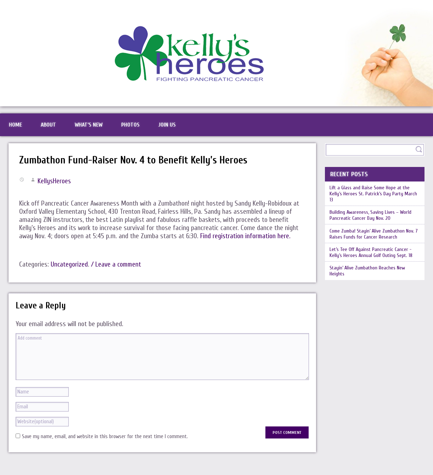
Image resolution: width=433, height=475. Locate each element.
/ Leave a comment (118, 269)
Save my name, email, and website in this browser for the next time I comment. (105, 441)
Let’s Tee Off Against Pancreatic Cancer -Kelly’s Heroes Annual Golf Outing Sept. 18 (373, 262)
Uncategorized (70, 269)
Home (17, 127)
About (54, 127)
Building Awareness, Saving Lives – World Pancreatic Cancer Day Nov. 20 (372, 222)
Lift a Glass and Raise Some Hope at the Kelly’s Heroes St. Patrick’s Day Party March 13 (372, 199)
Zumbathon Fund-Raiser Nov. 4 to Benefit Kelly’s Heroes (139, 165)
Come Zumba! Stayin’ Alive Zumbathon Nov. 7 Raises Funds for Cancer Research (374, 242)
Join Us (186, 127)
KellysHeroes (55, 186)
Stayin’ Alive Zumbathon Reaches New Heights (369, 282)
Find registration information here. (245, 241)
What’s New (99, 127)
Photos (145, 127)
